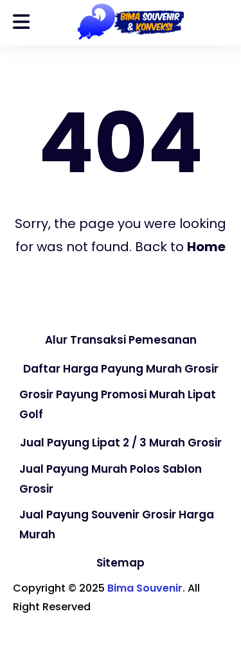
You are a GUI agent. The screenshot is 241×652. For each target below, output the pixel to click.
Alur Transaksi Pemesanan (121, 340)
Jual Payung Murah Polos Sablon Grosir (110, 479)
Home (206, 247)
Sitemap (120, 562)
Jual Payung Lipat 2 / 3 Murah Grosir (121, 442)
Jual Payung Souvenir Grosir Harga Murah (116, 524)
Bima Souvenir (145, 588)
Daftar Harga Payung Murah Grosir (121, 368)
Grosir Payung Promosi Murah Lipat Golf (117, 404)
